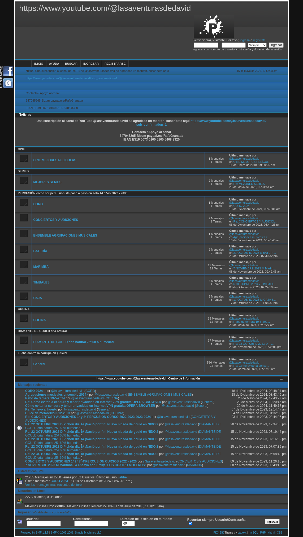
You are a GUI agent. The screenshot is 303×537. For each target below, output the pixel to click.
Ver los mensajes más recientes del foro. (54, 485)
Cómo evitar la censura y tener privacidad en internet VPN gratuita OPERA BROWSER (90, 406)
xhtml (271, 532)
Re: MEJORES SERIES (249, 183)
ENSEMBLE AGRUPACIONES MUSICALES (65, 235)
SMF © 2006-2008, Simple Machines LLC (76, 532)
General (39, 364)
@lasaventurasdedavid (244, 158)
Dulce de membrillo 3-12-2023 (47, 413)
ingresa (245, 40)
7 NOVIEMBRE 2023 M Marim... (254, 268)
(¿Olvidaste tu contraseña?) (51, 512)
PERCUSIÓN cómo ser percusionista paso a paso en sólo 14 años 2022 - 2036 (72, 193)
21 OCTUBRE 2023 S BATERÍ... (254, 252)
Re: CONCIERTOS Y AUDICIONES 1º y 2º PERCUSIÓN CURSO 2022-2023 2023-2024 (88, 417)
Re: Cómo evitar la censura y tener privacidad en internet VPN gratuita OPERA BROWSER (93, 402)
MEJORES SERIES (47, 182)
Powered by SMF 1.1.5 (34, 532)
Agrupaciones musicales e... (251, 237)
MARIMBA (41, 267)
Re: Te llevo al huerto (41, 409)
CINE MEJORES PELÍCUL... (252, 161)
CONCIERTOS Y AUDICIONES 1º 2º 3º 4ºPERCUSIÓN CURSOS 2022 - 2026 (81, 461)
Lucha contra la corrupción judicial (42, 353)
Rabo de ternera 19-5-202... (251, 321)
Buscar (71, 63)
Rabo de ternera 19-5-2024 (45, 398)
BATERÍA (40, 251)
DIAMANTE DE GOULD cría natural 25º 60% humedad (73, 342)
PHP (263, 532)
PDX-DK (218, 532)
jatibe (122, 477)
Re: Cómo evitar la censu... (251, 365)
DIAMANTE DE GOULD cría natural (42, 331)
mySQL (253, 532)
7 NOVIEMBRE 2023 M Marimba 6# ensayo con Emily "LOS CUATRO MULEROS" (85, 465)
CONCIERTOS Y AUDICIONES (55, 220)
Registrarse (115, 63)
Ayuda (54, 63)
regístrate (259, 40)
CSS (279, 532)
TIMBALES (41, 282)
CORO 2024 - (242, 205)
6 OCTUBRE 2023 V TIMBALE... (254, 284)
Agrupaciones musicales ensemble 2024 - (57, 394)
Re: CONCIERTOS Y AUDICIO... (254, 221)
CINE (21, 149)
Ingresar (91, 63)
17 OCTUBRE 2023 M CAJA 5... (254, 299)
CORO (38, 204)
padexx (242, 532)
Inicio (38, 63)
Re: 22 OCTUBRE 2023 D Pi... (253, 343)
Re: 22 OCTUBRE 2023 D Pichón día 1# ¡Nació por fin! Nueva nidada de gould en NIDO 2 (91, 424)
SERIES (23, 171)
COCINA (23, 309)
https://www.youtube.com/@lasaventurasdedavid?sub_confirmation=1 (72, 78)
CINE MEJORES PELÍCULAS (54, 160)
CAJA (37, 298)
